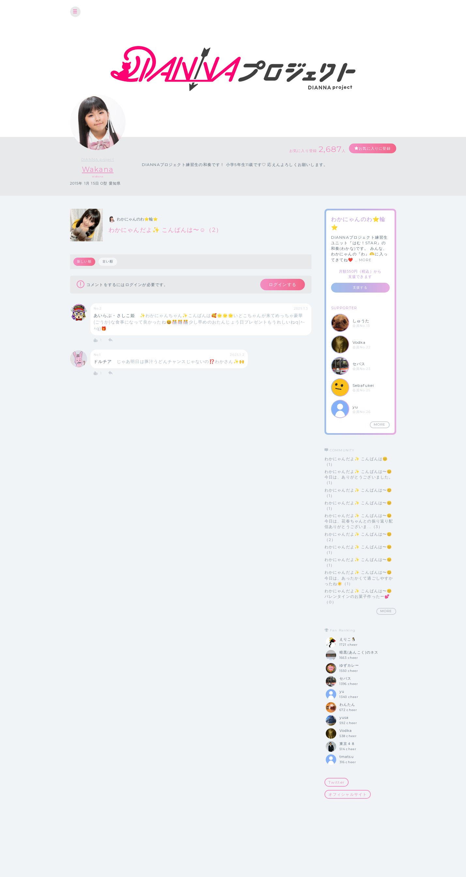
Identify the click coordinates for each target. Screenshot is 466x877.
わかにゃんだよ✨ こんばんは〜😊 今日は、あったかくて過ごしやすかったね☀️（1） (358, 578)
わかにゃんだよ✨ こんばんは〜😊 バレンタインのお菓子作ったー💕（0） (358, 596)
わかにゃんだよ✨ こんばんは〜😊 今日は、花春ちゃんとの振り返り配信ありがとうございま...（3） (358, 521)
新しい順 (84, 262)
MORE (365, 260)
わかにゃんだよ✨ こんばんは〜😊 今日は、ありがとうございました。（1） (358, 477)
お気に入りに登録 (372, 148)
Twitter (336, 782)
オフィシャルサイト (347, 794)
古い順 (108, 262)
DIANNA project (97, 159)
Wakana (98, 169)
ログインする (281, 285)
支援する (360, 287)
